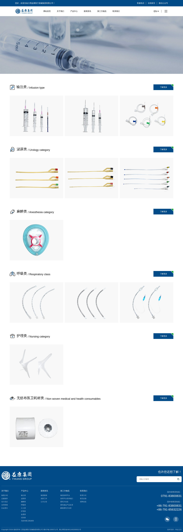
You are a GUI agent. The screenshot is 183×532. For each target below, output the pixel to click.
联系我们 (116, 11)
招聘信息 (83, 502)
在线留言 (151, 3)
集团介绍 (4, 495)
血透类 (23, 514)
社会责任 (4, 508)
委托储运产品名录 (66, 505)
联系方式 (83, 495)
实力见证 (4, 502)
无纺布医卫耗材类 (27, 521)
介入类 (23, 508)
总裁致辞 (4, 498)
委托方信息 (64, 502)
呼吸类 (23, 505)
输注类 (23, 495)
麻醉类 (23, 502)
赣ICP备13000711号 (50, 529)
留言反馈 (83, 498)
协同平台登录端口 (66, 498)
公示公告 (44, 502)
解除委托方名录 (65, 508)
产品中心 (74, 11)
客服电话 (140, 3)
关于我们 (60, 11)
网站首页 (47, 11)
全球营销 (4, 505)
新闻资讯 (87, 11)
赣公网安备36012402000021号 (70, 529)
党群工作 (44, 498)
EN (156, 11)
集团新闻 (44, 495)
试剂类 (23, 517)
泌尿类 (23, 498)
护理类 (23, 511)
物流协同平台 (65, 495)
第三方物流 (101, 11)
